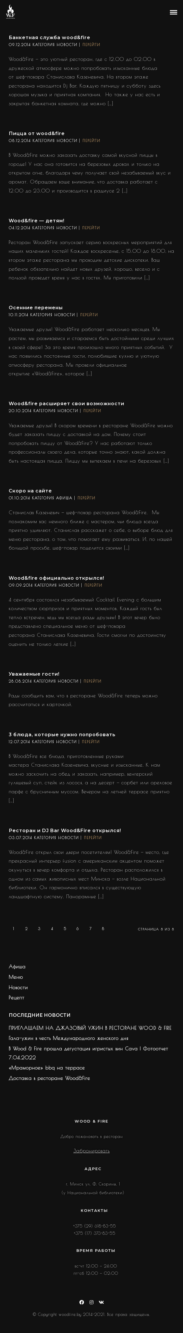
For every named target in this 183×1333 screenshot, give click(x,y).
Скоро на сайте (30, 491)
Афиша (64, 498)
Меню (16, 977)
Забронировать (91, 1151)
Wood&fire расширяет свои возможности (66, 403)
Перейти (91, 45)
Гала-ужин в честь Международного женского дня (68, 1038)
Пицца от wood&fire (37, 133)
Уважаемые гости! (34, 674)
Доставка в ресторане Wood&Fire (49, 1078)
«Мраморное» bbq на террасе (47, 1068)
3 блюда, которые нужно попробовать (62, 734)
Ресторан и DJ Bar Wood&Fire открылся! (65, 830)
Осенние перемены (36, 307)
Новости (67, 45)
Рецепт (16, 998)
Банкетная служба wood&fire (49, 37)
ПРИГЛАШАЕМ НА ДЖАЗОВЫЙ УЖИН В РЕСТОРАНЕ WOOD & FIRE (90, 1028)
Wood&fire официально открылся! (56, 578)
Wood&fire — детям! (36, 220)
